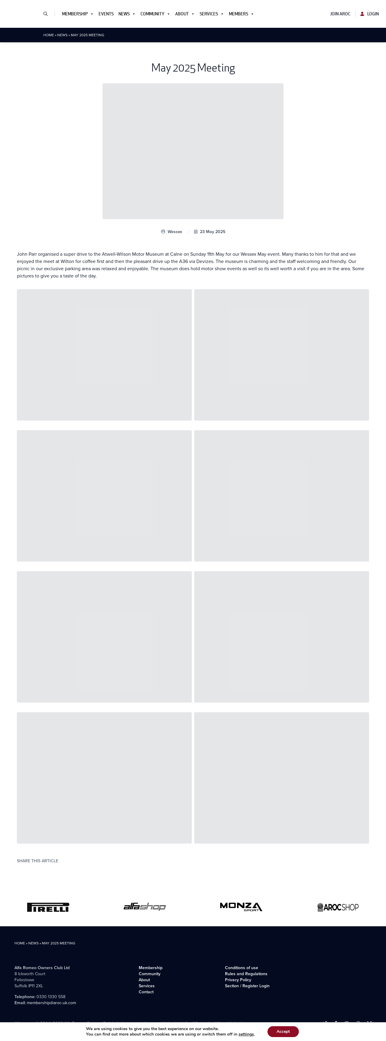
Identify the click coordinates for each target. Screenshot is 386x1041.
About (185, 14)
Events (106, 14)
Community (155, 14)
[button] (48, 14)
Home (48, 35)
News (127, 14)
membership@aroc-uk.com (51, 1003)
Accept (283, 1031)
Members (241, 14)
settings (246, 1034)
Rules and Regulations (246, 974)
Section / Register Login (247, 986)
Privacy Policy (238, 980)
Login (369, 14)
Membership (78, 14)
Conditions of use (241, 968)
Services (212, 14)
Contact (146, 992)
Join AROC (340, 14)
